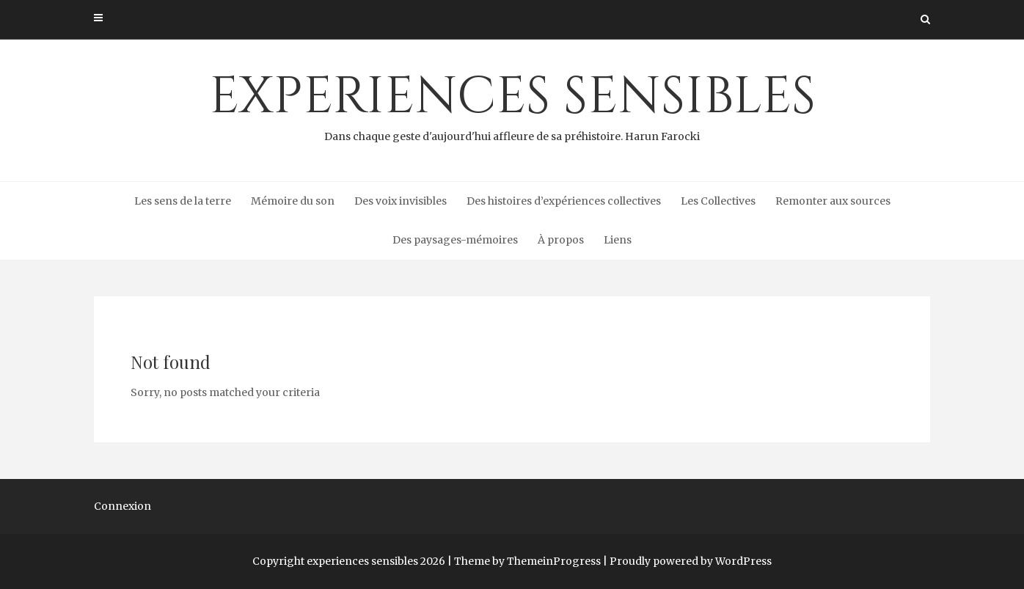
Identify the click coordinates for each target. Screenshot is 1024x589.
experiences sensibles (512, 103)
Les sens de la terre (182, 201)
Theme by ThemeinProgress (527, 561)
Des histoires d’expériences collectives (564, 201)
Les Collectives (718, 201)
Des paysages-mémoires (455, 239)
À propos (561, 239)
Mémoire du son (292, 201)
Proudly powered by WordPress (691, 561)
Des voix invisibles (400, 201)
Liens (618, 239)
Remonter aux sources (832, 201)
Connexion (122, 506)
